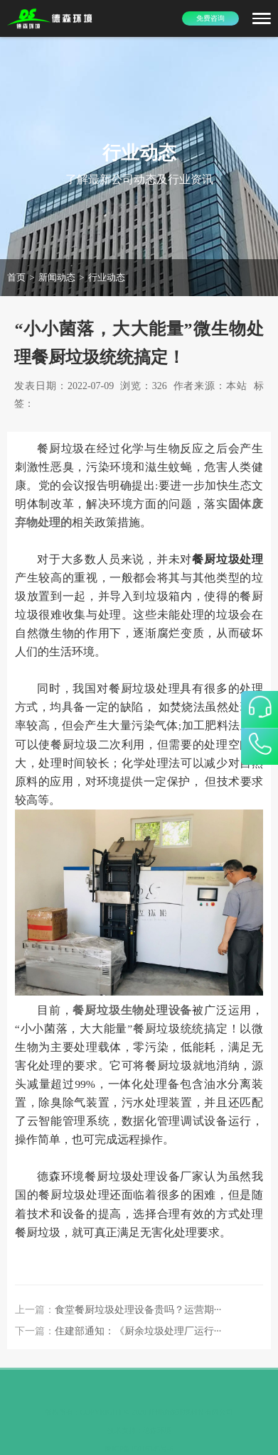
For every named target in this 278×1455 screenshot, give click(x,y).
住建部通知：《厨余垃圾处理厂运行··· (138, 1331)
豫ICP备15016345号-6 (139, 1440)
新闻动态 (56, 277)
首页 (16, 277)
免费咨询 (210, 18)
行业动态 (106, 277)
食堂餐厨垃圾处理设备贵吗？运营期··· (138, 1309)
